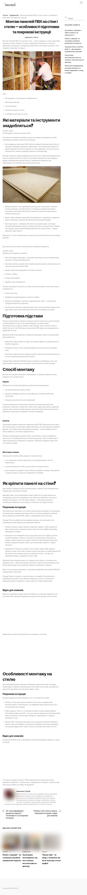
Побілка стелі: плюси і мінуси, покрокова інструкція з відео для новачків (45, 813)
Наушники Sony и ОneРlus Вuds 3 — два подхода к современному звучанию (74, 49)
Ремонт (36, 37)
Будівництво (14, 15)
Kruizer (5, 15)
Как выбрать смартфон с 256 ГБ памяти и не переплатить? (73, 32)
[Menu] (81, 2)
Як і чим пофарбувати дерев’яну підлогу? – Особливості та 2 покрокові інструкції (17, 814)
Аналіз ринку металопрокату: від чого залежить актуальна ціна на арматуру (29, 860)
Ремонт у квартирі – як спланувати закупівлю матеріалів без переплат (12, 857)
